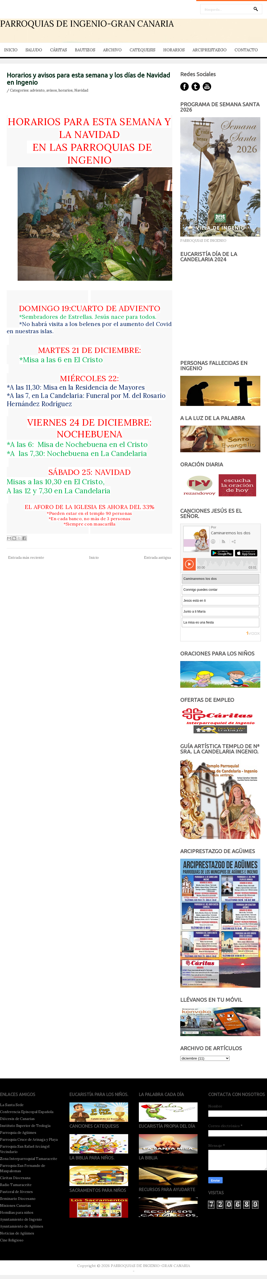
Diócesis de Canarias (17, 1119)
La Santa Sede (11, 1105)
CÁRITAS (58, 49)
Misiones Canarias (15, 1205)
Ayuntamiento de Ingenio (21, 1219)
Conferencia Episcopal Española (26, 1112)
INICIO (10, 49)
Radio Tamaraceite (16, 1185)
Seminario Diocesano (18, 1198)
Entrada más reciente (26, 557)
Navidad (81, 90)
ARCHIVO (112, 49)
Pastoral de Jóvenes (16, 1192)
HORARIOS (173, 49)
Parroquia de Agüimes (18, 1132)
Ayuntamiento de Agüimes (21, 1226)
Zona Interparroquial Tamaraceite (28, 1158)
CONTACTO (246, 49)
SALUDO (33, 49)
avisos (51, 90)
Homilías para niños (16, 1212)
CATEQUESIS (142, 49)
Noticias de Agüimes (17, 1233)
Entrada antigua (157, 557)
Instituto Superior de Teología (25, 1125)
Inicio (94, 557)
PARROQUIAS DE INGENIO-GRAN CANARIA (87, 23)
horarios (65, 90)
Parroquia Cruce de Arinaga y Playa (29, 1139)
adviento (37, 90)
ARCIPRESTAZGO (209, 49)
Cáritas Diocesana (15, 1178)
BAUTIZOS (85, 49)
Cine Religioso (11, 1240)
